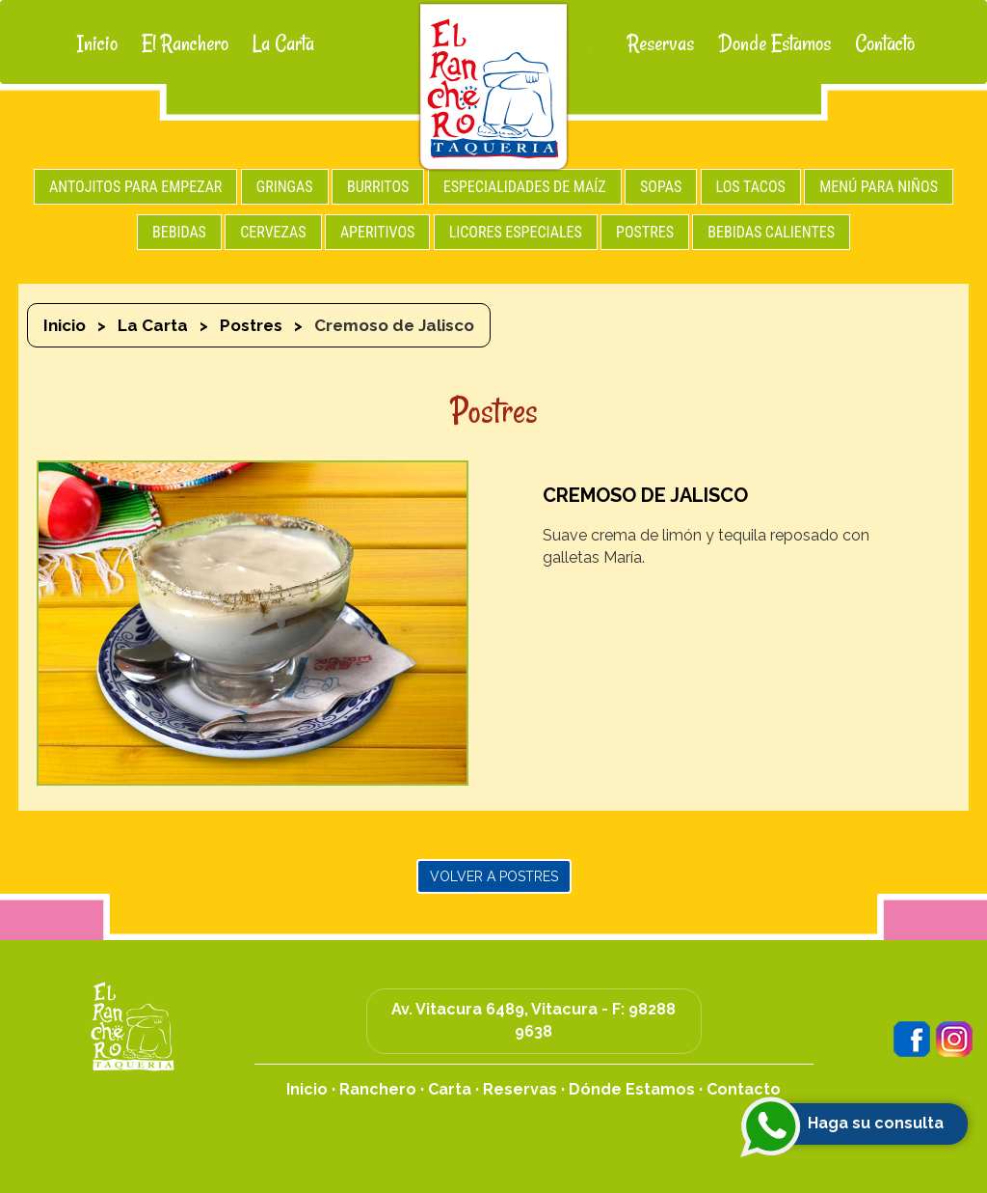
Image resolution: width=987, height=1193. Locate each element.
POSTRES (645, 232)
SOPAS (660, 187)
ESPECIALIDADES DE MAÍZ (524, 187)
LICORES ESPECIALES (515, 232)
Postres (251, 325)
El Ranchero (185, 43)
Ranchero (377, 1089)
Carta (449, 1089)
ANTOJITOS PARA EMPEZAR (135, 187)
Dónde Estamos (632, 1089)
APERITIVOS (377, 232)
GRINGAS (284, 187)
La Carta (283, 43)
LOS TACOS (751, 187)
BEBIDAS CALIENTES (771, 232)
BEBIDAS (179, 232)
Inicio (97, 43)
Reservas (660, 43)
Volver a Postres (494, 876)
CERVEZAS (273, 232)
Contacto (885, 43)
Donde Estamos (774, 43)
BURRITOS (378, 187)
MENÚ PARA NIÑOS (878, 187)
